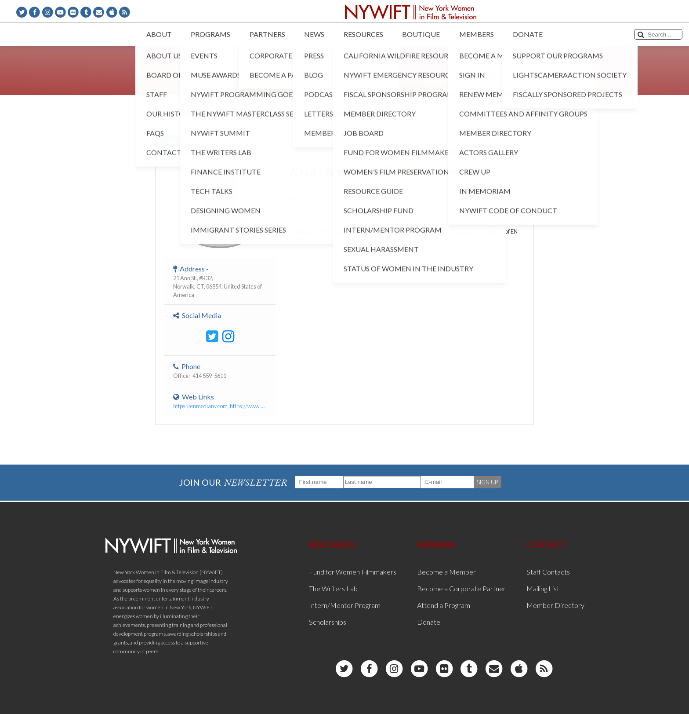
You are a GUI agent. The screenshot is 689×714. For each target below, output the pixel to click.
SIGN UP (487, 482)
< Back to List (177, 141)
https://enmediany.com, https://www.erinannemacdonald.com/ (247, 406)
